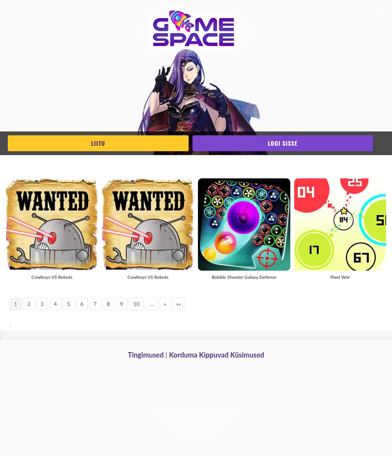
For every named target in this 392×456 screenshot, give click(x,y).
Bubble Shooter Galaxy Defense (244, 277)
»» (178, 304)
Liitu (98, 143)
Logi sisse (282, 143)
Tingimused (146, 355)
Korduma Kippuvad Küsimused (216, 355)
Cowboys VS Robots (52, 277)
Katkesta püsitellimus (196, 431)
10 (136, 304)
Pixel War (340, 277)
